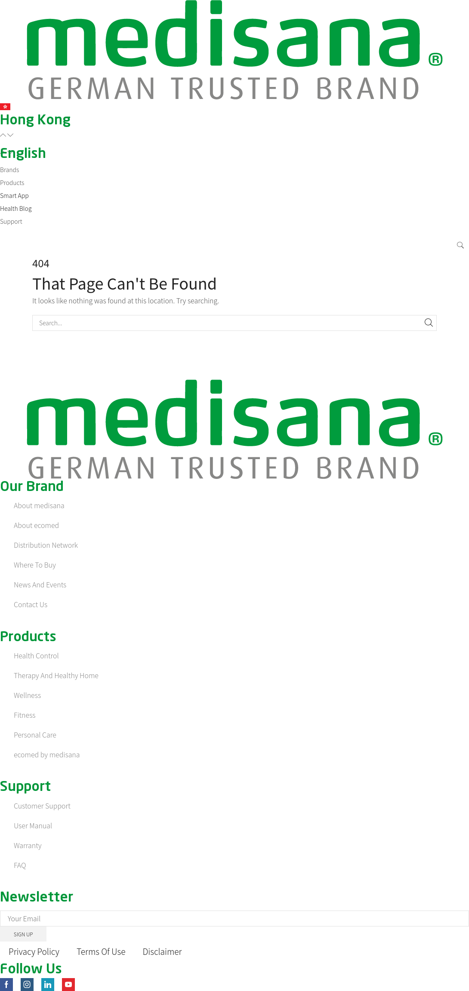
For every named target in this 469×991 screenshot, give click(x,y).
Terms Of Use (104, 951)
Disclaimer (167, 951)
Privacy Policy (35, 951)
